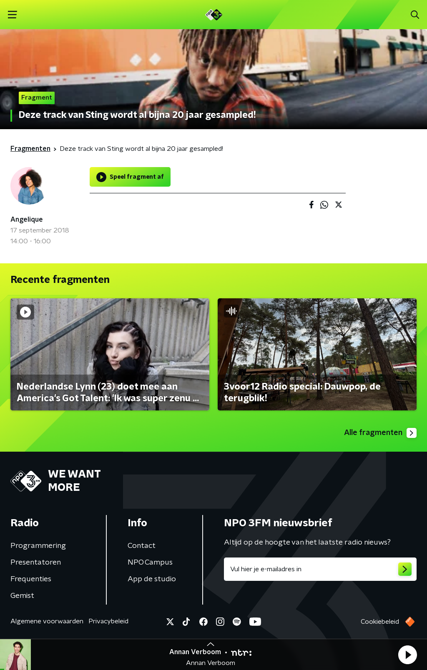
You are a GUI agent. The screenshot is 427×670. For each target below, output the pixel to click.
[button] (407, 654)
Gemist (22, 596)
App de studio (152, 579)
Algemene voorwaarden (46, 621)
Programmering (38, 546)
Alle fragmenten (380, 433)
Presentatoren (35, 562)
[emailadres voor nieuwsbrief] (320, 569)
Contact (142, 546)
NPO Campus (150, 562)
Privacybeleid (108, 621)
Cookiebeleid (380, 621)
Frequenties (30, 579)
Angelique (26, 219)
